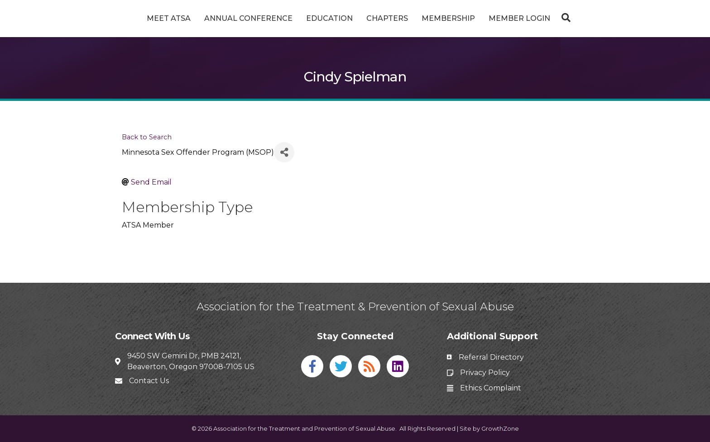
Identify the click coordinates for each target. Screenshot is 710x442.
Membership (482, 18)
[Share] (284, 152)
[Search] (597, 17)
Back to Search (147, 137)
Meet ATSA (135, 18)
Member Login (553, 18)
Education (295, 18)
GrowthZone (500, 428)
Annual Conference (214, 18)
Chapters (421, 18)
